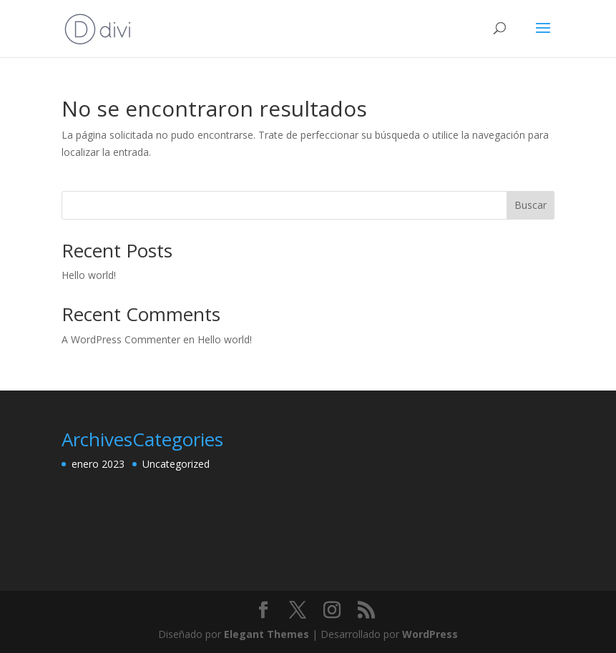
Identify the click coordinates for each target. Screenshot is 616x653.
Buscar (530, 205)
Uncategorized (176, 464)
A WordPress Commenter (121, 339)
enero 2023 (98, 464)
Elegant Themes (266, 634)
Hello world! (89, 275)
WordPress (430, 634)
